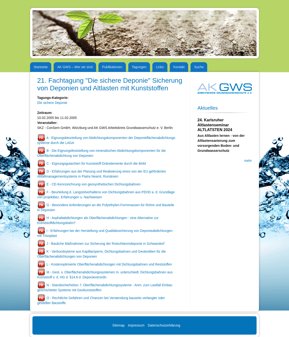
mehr (248, 161)
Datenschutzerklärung (164, 325)
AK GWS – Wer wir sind (75, 67)
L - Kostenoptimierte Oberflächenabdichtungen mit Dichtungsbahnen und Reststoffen (109, 264)
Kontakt (179, 67)
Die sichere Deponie (52, 103)
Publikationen (112, 67)
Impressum (136, 325)
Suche (199, 67)
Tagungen (139, 67)
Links (160, 67)
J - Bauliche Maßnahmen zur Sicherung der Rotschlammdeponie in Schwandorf (105, 243)
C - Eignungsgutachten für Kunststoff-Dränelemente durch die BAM (96, 163)
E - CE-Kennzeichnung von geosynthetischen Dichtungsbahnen (93, 184)
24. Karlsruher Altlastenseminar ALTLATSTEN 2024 (214, 125)
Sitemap (118, 325)
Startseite (41, 67)
